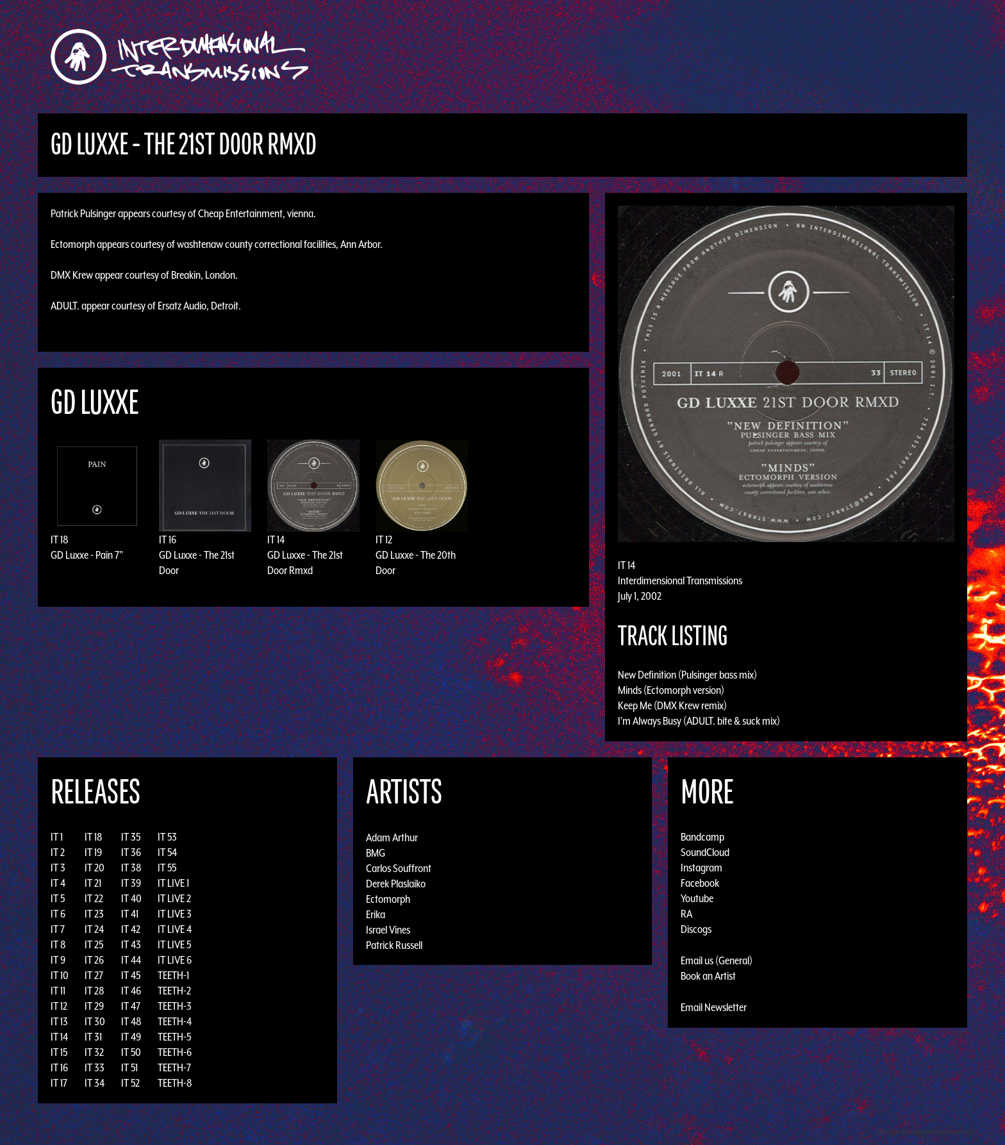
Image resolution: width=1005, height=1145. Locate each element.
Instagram (701, 867)
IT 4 (58, 883)
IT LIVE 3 (175, 913)
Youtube (697, 898)
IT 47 (130, 1006)
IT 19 (93, 852)
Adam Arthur (392, 836)
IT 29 (94, 1006)
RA (686, 913)
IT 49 (131, 1036)
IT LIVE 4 (175, 929)
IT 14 (276, 539)
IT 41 (129, 913)
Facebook (700, 883)
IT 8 (58, 944)
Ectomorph (388, 898)
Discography (547, 56)
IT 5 (58, 898)
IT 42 (130, 929)
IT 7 (58, 929)
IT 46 (131, 990)
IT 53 (167, 836)
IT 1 (57, 836)
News (694, 56)
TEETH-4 (175, 1021)
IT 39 (131, 883)
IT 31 (93, 1036)
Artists (607, 56)
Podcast (784, 56)
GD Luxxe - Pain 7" (87, 554)
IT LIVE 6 (175, 959)
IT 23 (94, 913)
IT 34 (94, 1082)
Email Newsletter (714, 1007)
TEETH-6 (175, 1052)
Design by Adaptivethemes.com (927, 1132)
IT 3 (58, 867)
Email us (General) (716, 960)
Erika (375, 913)
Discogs (696, 929)
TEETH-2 (174, 990)
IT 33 (94, 1067)
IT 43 (131, 944)
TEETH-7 (174, 1067)
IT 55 (167, 867)
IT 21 (93, 883)
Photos (735, 56)
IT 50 (131, 1052)
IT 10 (60, 975)
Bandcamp (702, 836)
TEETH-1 (173, 975)
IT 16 (167, 539)
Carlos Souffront (398, 867)
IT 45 (130, 975)
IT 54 (167, 852)
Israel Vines (388, 929)
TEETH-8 (175, 1082)
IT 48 (131, 1021)
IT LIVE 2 (174, 898)
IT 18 (60, 539)
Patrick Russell (394, 944)
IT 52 (130, 1082)
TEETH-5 (174, 1036)
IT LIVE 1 (173, 883)
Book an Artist (708, 975)
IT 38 (131, 867)
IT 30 (95, 1021)
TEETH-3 (175, 1006)
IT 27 (94, 975)
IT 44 (131, 959)
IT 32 (94, 1052)
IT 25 (94, 944)
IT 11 (58, 990)
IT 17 (59, 1082)
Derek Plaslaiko (396, 883)
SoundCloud (705, 852)
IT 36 (131, 852)
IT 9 (58, 959)
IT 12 (384, 539)
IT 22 (94, 898)
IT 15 (59, 1052)
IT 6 (58, 913)
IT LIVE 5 (174, 944)
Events (653, 56)
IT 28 (94, 990)
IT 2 (58, 852)
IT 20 (94, 867)
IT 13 (59, 1021)
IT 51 (129, 1067)
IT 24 (94, 929)
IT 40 (131, 898)
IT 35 (130, 836)
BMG (375, 852)
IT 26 (94, 959)
